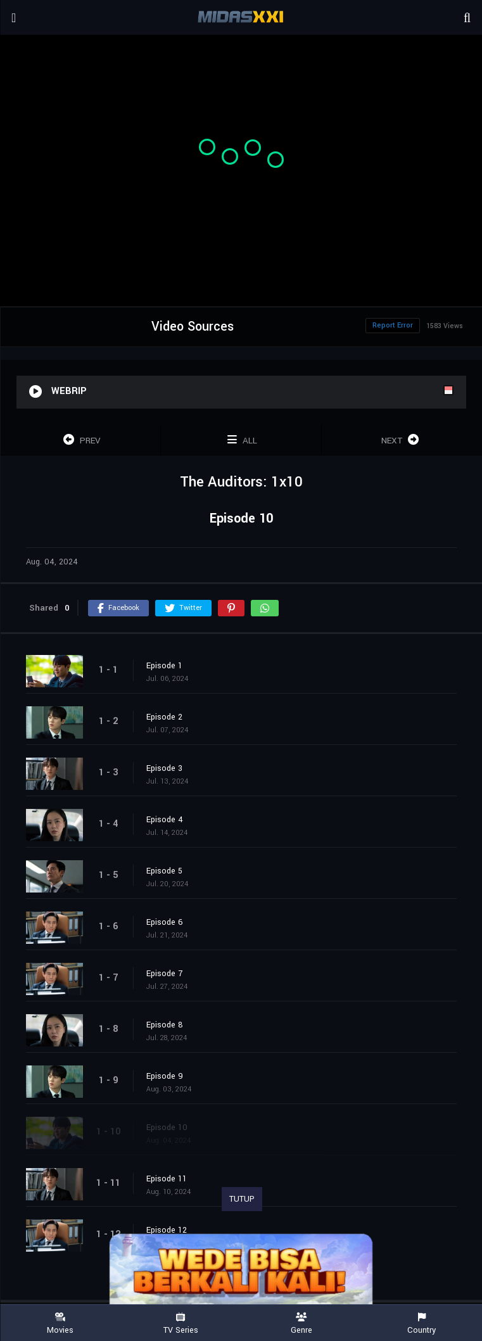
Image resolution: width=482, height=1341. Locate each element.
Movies (60, 1323)
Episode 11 (166, 1179)
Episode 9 (164, 1076)
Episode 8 (164, 1025)
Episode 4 (164, 819)
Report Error (392, 325)
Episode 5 (164, 871)
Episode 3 (164, 768)
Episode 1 (164, 665)
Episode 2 (164, 717)
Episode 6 (164, 922)
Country (422, 1323)
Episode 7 (164, 973)
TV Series (180, 1323)
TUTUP (242, 1199)
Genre (301, 1323)
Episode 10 (166, 1127)
